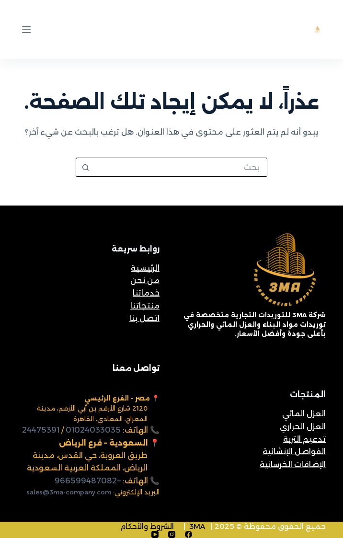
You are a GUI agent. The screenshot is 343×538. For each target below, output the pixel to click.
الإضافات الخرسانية (293, 464)
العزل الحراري (303, 426)
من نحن (145, 280)
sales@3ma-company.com (68, 492)
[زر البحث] (85, 167)
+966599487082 (88, 480)
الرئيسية (145, 268)
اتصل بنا (144, 318)
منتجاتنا (145, 305)
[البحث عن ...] (181, 167)
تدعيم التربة (304, 439)
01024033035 (93, 430)
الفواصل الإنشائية (294, 451)
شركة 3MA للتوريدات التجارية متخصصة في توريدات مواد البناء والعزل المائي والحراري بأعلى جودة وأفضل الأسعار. (254, 324)
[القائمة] (26, 29)
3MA (197, 526)
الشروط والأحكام (147, 526)
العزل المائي (304, 413)
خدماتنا (146, 293)
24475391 (40, 430)
